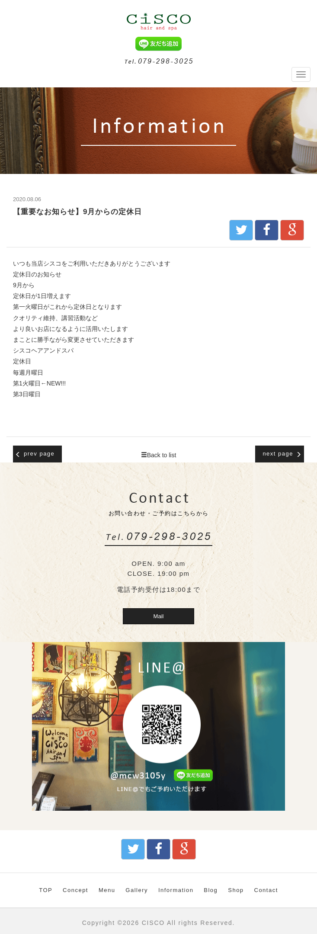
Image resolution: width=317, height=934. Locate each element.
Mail (159, 616)
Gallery (136, 890)
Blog (211, 890)
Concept (75, 890)
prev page (34, 453)
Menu (107, 890)
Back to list (158, 455)
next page (282, 453)
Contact (266, 890)
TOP (45, 890)
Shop (235, 890)
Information (176, 890)
